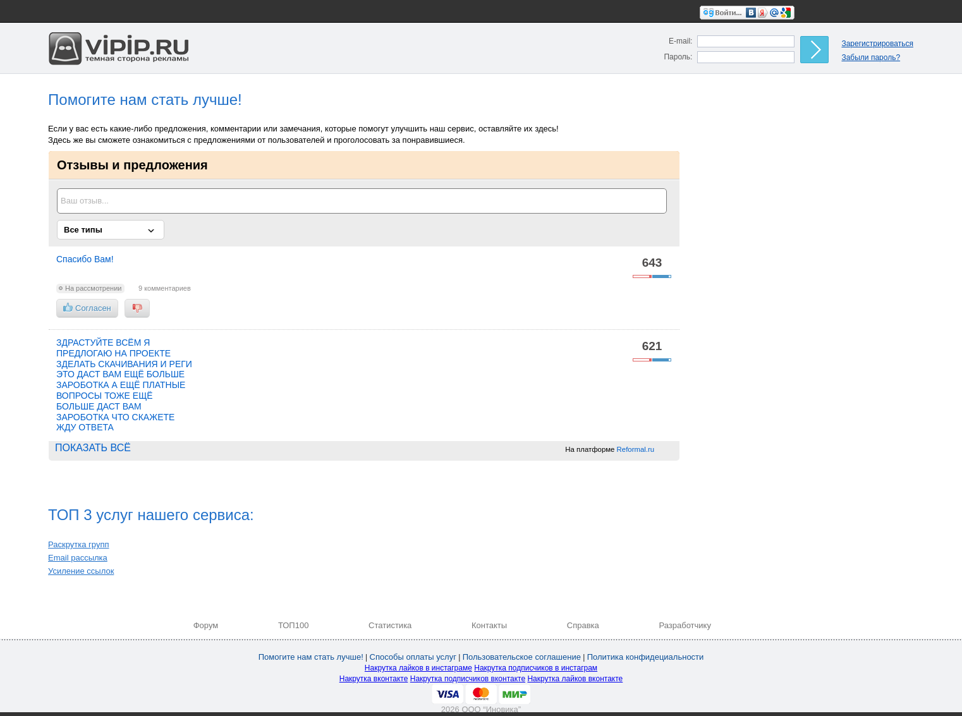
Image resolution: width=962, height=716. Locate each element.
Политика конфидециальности (645, 657)
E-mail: (680, 41)
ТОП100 (293, 625)
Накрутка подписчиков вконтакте (467, 678)
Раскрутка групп (78, 544)
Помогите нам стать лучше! (311, 657)
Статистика (389, 625)
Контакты (489, 625)
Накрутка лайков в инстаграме (418, 668)
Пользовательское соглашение (522, 657)
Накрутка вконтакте (373, 678)
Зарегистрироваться (877, 43)
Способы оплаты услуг (413, 657)
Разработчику (684, 625)
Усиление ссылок (81, 571)
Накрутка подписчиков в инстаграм (535, 668)
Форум (206, 625)
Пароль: (678, 56)
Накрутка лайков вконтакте (575, 678)
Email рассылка (77, 557)
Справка (583, 625)
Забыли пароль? (870, 57)
